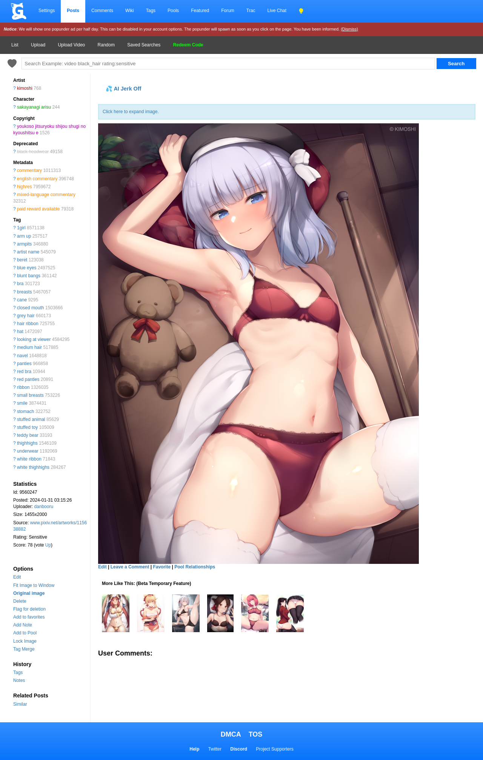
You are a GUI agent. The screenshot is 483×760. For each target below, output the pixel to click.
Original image (29, 593)
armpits (24, 244)
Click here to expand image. (131, 111)
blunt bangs (28, 275)
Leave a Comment (130, 567)
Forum (227, 10)
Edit (17, 577)
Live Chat (276, 10)
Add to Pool (25, 633)
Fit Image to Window (33, 585)
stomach (25, 411)
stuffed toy (27, 427)
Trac (250, 10)
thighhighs (27, 443)
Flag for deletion (29, 609)
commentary (29, 170)
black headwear (33, 151)
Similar (20, 704)
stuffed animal (31, 419)
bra (20, 283)
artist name (28, 252)
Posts (73, 10)
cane (22, 299)
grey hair (26, 315)
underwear (27, 451)
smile (22, 403)
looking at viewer (34, 339)
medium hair (29, 347)
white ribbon (29, 459)
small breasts (30, 395)
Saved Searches (143, 45)
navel (22, 355)
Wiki (129, 10)
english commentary (37, 178)
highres (24, 186)
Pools (173, 10)
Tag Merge (24, 649)
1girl (21, 227)
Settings (46, 10)
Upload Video (71, 45)
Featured (200, 10)
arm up (24, 236)
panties (24, 363)
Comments (102, 10)
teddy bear (27, 435)
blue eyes (26, 267)
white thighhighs (33, 467)
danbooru (43, 506)
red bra (24, 371)
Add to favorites (29, 617)
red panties (28, 379)
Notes (19, 680)
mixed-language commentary (46, 194)
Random (106, 45)
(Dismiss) (349, 29)
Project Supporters (274, 749)
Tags (150, 10)
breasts (24, 292)
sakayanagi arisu (34, 107)
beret (22, 260)
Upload (38, 45)
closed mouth (30, 307)
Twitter (215, 749)
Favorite (162, 567)
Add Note (22, 625)
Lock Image (25, 641)
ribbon (23, 387)
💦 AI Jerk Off (123, 89)
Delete (19, 601)
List (14, 45)
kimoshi (24, 88)
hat (20, 331)
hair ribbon (27, 323)
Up (48, 545)
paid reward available (38, 209)
